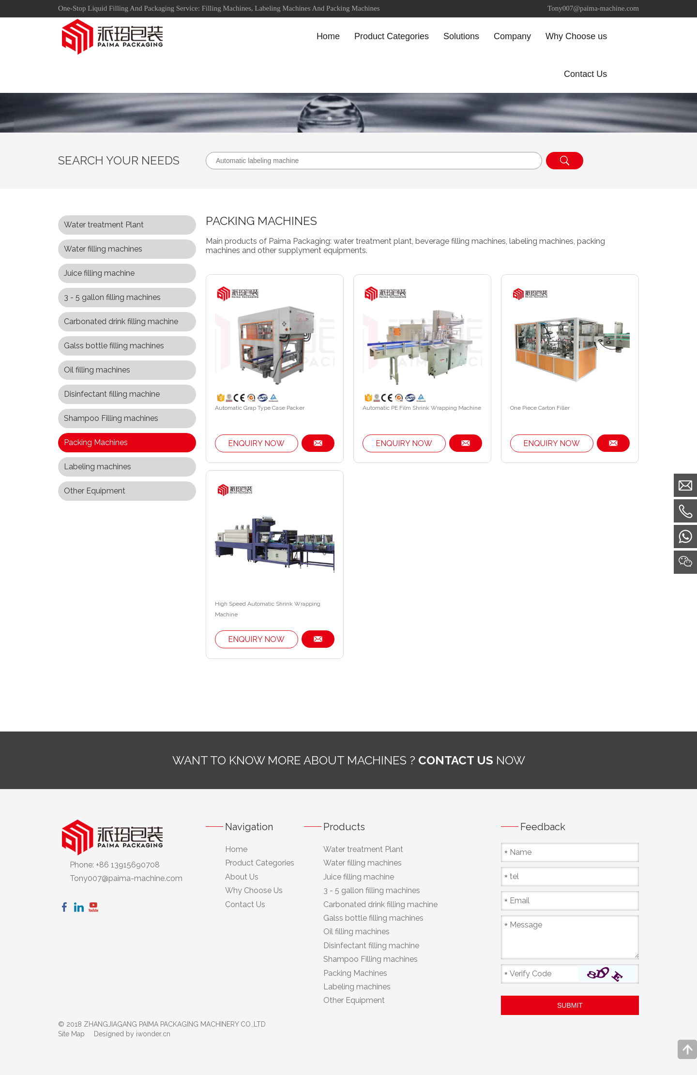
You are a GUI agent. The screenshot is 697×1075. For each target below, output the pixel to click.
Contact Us (245, 904)
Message (526, 924)
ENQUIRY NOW (256, 443)
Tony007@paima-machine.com (593, 8)
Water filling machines (103, 249)
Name (520, 852)
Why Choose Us (254, 890)
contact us (455, 760)
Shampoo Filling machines (111, 418)
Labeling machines (97, 466)
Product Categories (259, 862)
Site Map (71, 1034)
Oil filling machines (97, 369)
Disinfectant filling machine (112, 394)
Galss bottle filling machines (114, 345)
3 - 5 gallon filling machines (112, 297)
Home (236, 849)
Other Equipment (94, 490)
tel (514, 876)
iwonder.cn (153, 1034)
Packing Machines (96, 442)
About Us (241, 876)
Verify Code (530, 973)
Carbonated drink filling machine (121, 321)
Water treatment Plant (104, 224)
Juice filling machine (99, 273)
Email (520, 900)
